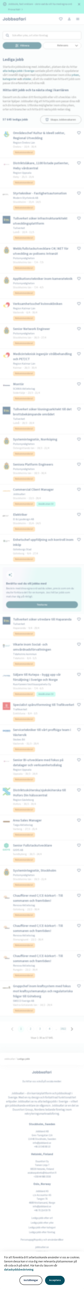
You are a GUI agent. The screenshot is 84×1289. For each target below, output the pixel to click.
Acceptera (55, 1280)
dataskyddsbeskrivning (19, 1270)
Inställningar (31, 1280)
